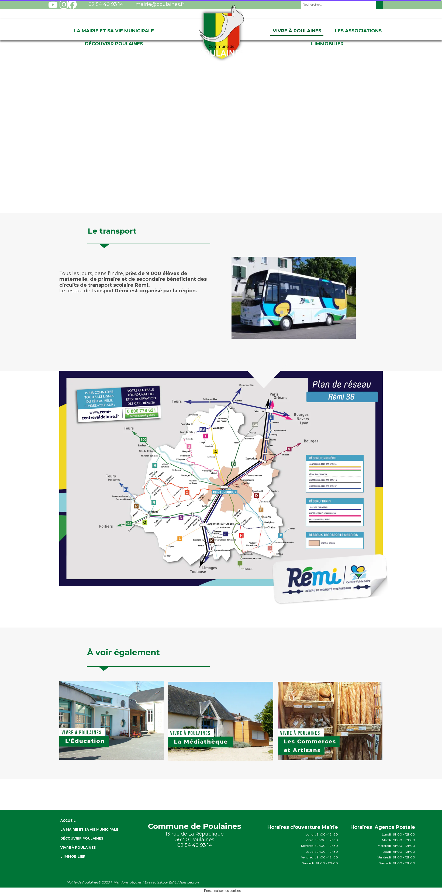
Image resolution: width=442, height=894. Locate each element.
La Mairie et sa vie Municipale (114, 30)
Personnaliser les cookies (222, 891)
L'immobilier (327, 43)
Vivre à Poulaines (297, 30)
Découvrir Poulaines (114, 43)
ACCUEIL (68, 821)
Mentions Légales (127, 882)
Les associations (358, 30)
